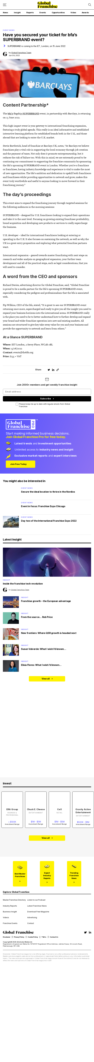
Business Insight (10, 912)
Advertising (32, 918)
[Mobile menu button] (5, 4)
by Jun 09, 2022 (20, 54)
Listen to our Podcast (36, 900)
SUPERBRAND (30, 113)
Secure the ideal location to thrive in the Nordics (48, 491)
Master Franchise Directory (14, 900)
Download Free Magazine (38, 912)
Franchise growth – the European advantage (46, 601)
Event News (27, 488)
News (5, 12)
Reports (30, 12)
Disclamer (6, 937)
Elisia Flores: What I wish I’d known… (41, 664)
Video (73, 12)
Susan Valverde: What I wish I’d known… (43, 649)
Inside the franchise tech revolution (23, 583)
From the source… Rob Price (37, 617)
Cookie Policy (33, 937)
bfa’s (10, 113)
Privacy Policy (19, 937)
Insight (17, 12)
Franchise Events (10, 923)
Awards (85, 12)
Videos (6, 918)
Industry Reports (10, 906)
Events (42, 12)
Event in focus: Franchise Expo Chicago (43, 506)
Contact (30, 923)
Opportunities (58, 12)
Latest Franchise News (37, 906)
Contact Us (54, 937)
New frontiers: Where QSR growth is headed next (48, 633)
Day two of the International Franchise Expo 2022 (49, 520)
